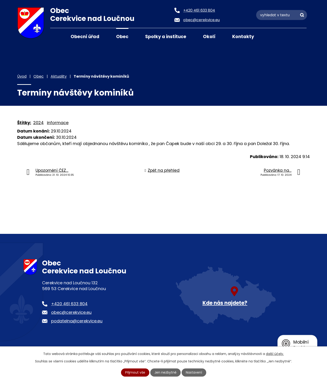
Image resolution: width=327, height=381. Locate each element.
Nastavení (194, 372)
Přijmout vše (135, 372)
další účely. (275, 353)
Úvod (56, 36)
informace (58, 123)
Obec (122, 36)
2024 (38, 123)
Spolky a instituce (165, 36)
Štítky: (24, 123)
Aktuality (59, 76)
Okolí (209, 36)
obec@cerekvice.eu (71, 312)
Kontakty (243, 36)
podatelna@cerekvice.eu (76, 321)
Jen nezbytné (165, 372)
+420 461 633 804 (69, 304)
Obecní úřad (85, 36)
